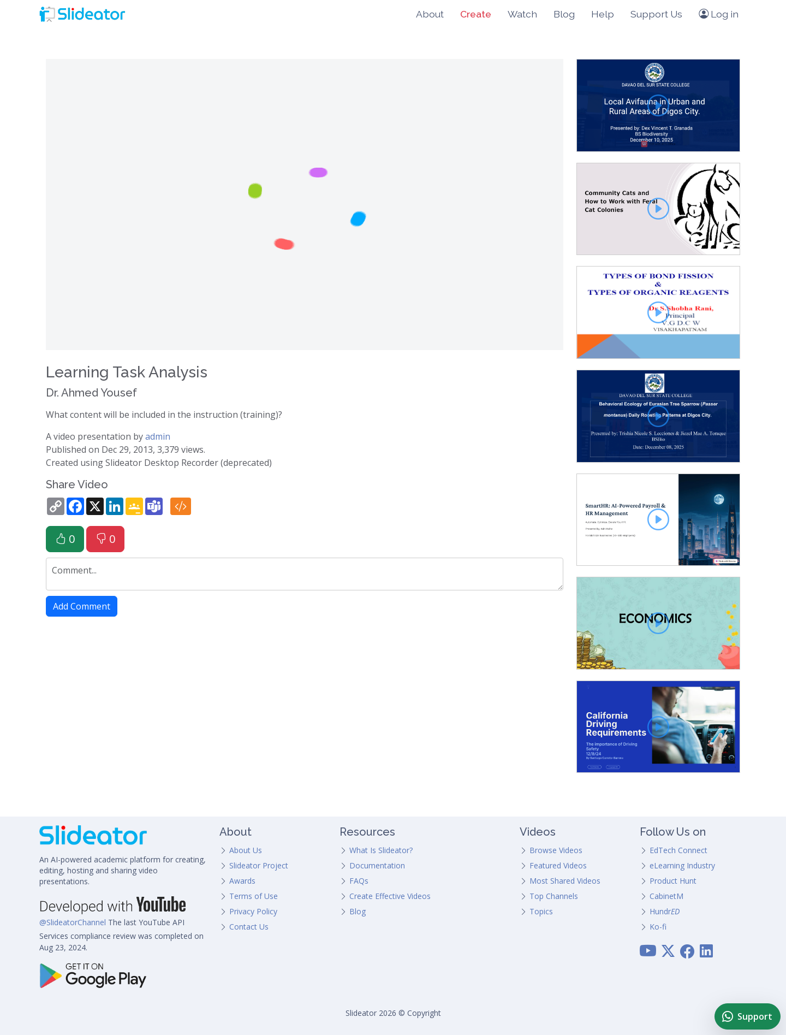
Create (475, 14)
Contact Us (249, 926)
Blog (564, 14)
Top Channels (553, 896)
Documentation (377, 865)
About (430, 14)
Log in (719, 14)
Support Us (656, 14)
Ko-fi (658, 926)
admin (157, 436)
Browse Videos (555, 850)
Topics (541, 911)
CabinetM (666, 896)
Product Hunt (673, 881)
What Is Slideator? (381, 850)
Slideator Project (258, 865)
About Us (245, 850)
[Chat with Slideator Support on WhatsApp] (747, 1016)
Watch (522, 14)
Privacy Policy (253, 911)
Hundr (665, 911)
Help (602, 14)
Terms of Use (253, 896)
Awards (242, 881)
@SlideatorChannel (72, 922)
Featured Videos (558, 865)
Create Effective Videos (390, 896)
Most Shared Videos (564, 881)
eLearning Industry (682, 865)
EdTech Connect (678, 850)
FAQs (358, 881)
